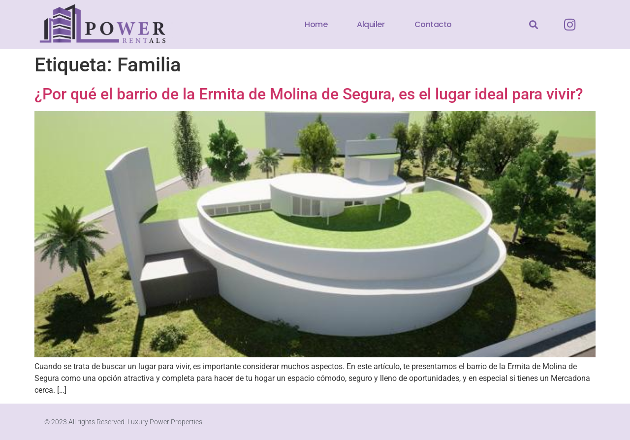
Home (316, 24)
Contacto (433, 24)
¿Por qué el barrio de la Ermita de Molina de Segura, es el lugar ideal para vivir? (308, 94)
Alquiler (370, 24)
